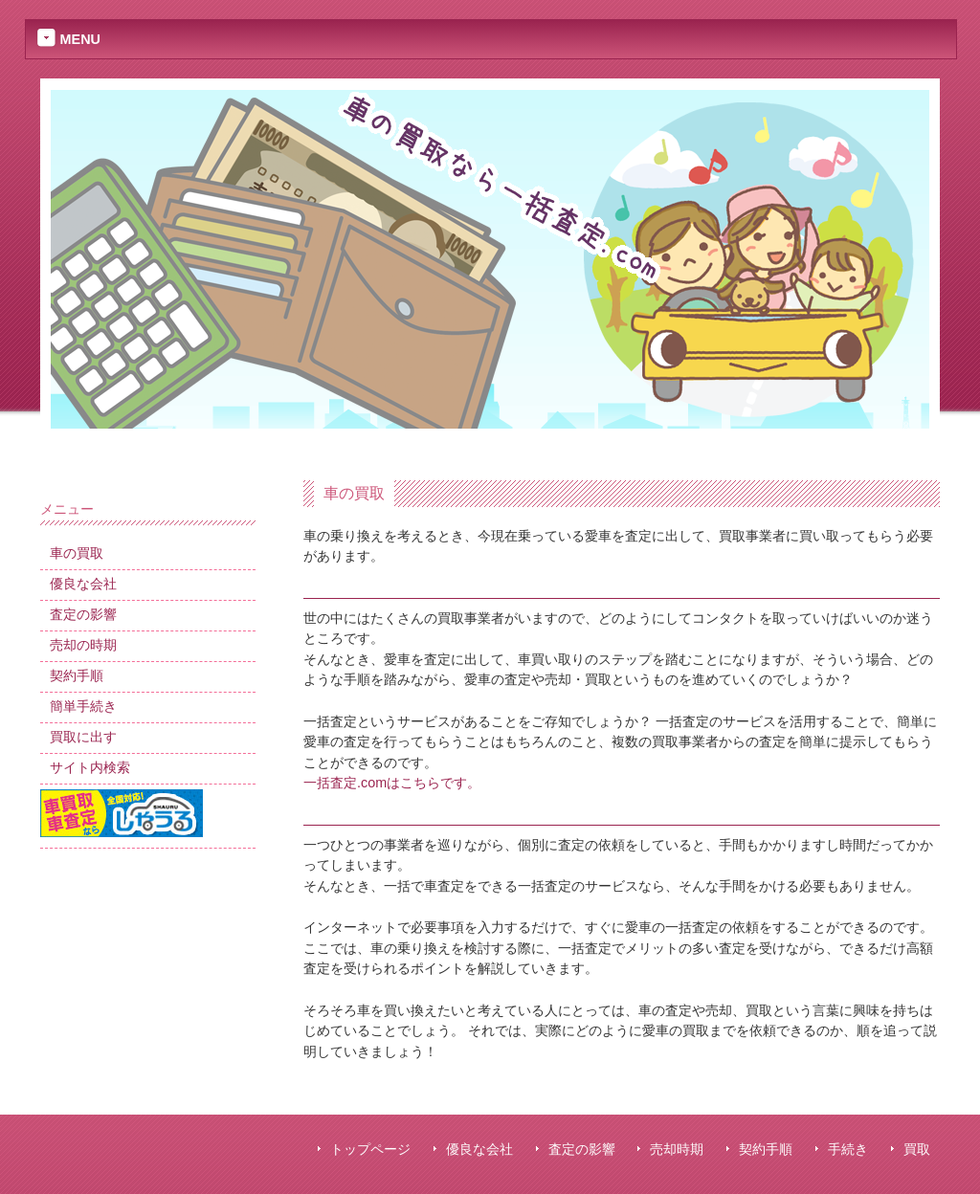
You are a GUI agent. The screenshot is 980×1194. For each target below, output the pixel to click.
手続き (848, 1149)
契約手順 (765, 1149)
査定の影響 (581, 1149)
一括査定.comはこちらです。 (391, 782)
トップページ (370, 1149)
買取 (916, 1149)
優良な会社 (479, 1149)
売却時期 (676, 1149)
